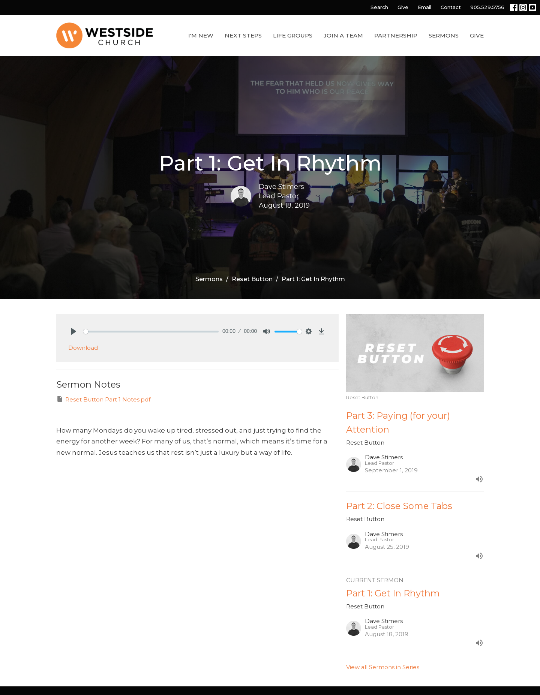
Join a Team (343, 35)
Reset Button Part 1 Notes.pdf (103, 399)
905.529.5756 (487, 7)
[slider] (151, 331)
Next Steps (243, 35)
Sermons (444, 35)
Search (379, 7)
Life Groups (292, 35)
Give (403, 7)
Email (424, 7)
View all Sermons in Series (382, 667)
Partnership (395, 35)
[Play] (74, 331)
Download (83, 347)
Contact (451, 7)
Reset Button (252, 279)
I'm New (200, 35)
